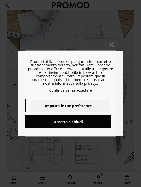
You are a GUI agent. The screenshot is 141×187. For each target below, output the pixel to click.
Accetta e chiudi (68, 121)
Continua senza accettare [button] (70, 90)
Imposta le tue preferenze (68, 105)
